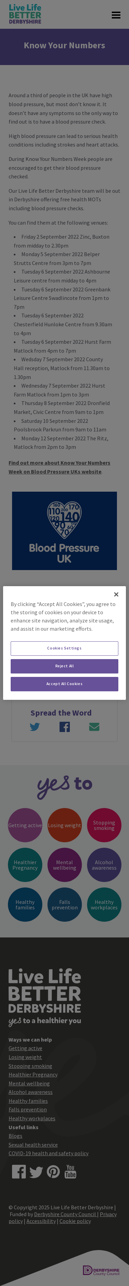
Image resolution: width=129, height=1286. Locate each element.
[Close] (116, 594)
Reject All (64, 666)
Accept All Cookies (64, 683)
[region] (64, 643)
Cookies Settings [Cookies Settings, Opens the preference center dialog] (64, 648)
